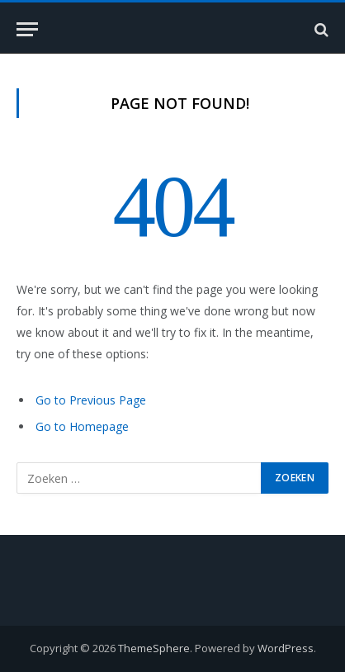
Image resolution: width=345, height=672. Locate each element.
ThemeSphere (154, 648)
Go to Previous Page (90, 400)
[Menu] (27, 29)
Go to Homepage (82, 426)
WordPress (286, 648)
